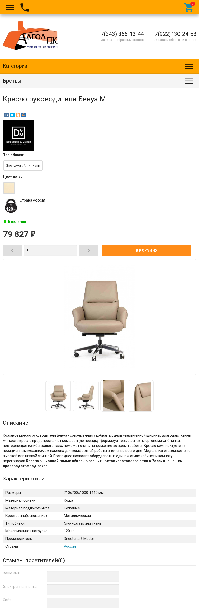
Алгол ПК (15, 606)
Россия (70, 546)
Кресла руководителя (40, 573)
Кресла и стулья (76, 573)
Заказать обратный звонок (122, 40)
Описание (15, 423)
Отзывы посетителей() (34, 560)
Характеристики (24, 479)
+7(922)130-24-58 (174, 34)
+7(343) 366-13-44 (121, 34)
